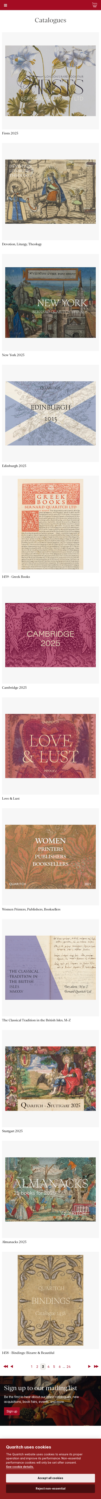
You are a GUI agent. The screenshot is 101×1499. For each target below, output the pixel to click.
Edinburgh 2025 (14, 466)
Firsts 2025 (10, 133)
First (6, 1367)
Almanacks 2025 (14, 1242)
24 (69, 1367)
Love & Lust (10, 798)
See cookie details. (20, 1466)
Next (90, 1367)
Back (12, 1367)
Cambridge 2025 (14, 688)
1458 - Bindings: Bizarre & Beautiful (28, 1353)
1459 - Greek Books (16, 577)
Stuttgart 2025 (12, 1131)
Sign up (11, 1411)
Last (96, 1367)
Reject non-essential (50, 1488)
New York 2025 (13, 355)
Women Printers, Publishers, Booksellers (31, 909)
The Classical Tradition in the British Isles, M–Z (36, 1020)
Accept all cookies (50, 1478)
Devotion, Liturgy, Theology (22, 244)
